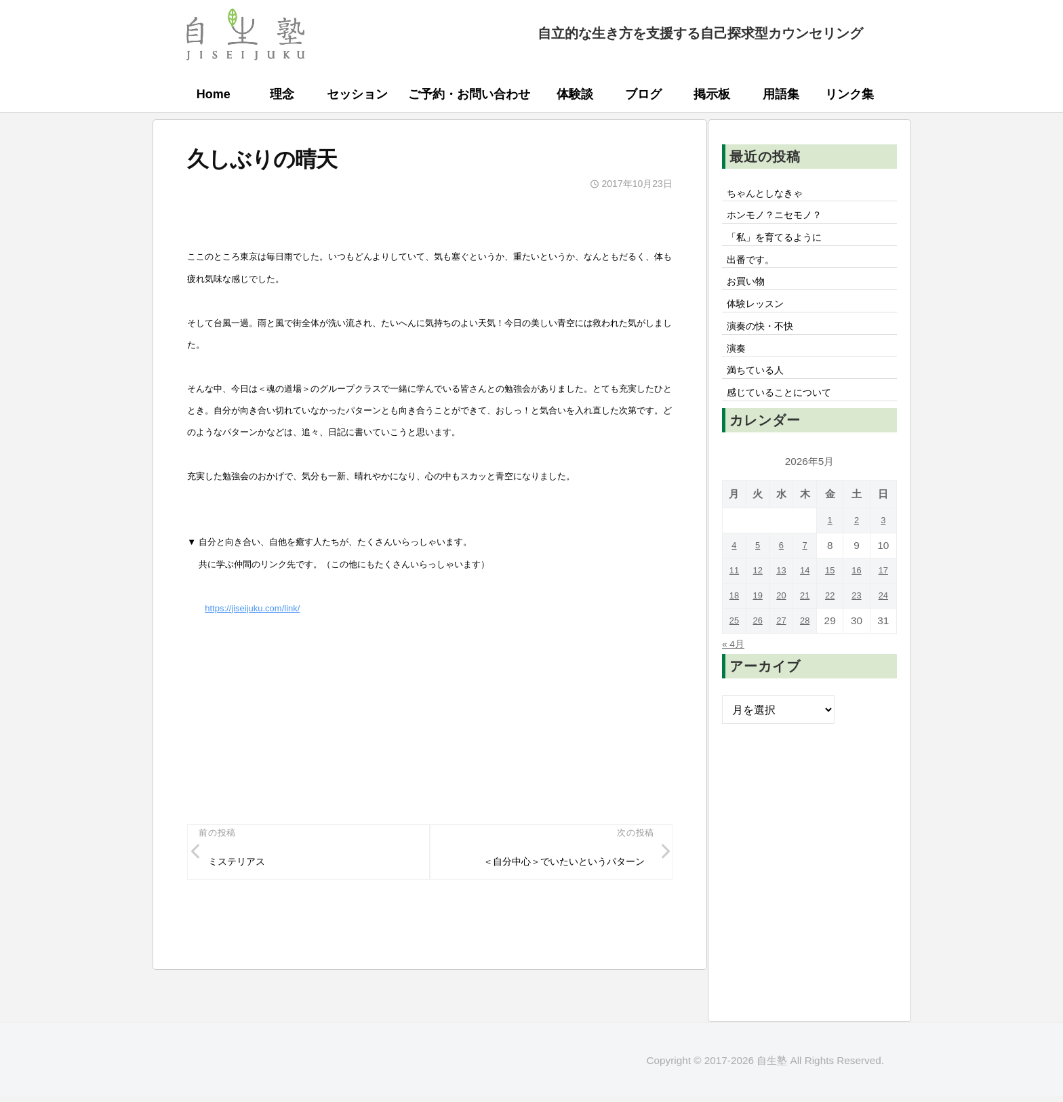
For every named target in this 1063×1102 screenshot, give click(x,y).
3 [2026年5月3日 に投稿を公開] (884, 548)
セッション (357, 94)
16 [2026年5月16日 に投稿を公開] (859, 599)
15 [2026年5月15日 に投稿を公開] (834, 599)
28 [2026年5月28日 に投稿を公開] (809, 649)
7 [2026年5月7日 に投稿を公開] (810, 573)
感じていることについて (787, 419)
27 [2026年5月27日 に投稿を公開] (784, 649)
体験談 (575, 94)
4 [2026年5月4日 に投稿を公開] (735, 573)
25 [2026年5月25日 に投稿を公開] (734, 649)
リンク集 (849, 94)
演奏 (738, 369)
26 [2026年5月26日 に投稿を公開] (759, 649)
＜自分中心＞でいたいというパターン (551, 865)
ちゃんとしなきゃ (770, 194)
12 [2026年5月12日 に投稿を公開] (759, 599)
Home (213, 94)
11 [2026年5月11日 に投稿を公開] (734, 599)
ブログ (643, 94)
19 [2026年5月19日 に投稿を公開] (759, 624)
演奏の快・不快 (765, 344)
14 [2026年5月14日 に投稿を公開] (809, 599)
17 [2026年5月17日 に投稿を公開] (884, 599)
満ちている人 (760, 394)
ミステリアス (242, 865)
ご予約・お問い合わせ (469, 94)
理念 (282, 94)
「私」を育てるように (781, 244)
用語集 (781, 94)
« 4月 (735, 672)
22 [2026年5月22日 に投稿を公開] (834, 624)
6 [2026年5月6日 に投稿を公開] (785, 573)
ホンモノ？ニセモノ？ (781, 219)
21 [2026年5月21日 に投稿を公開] (809, 624)
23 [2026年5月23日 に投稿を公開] (859, 624)
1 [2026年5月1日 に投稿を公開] (834, 548)
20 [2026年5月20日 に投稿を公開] (784, 624)
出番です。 (754, 269)
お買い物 (749, 294)
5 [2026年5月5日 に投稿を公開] (760, 573)
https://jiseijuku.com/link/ (252, 608)
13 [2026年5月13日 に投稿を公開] (784, 599)
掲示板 (712, 94)
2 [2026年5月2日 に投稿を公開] (859, 548)
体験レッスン (760, 319)
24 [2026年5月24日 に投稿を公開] (884, 624)
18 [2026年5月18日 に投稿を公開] (734, 624)
